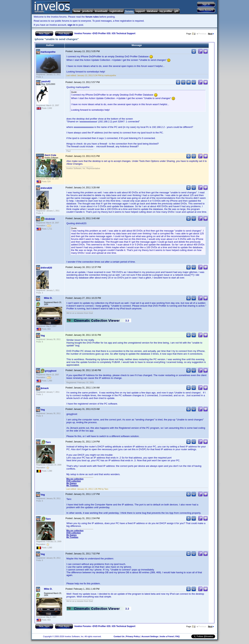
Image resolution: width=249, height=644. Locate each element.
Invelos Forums (82, 33)
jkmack (45, 388)
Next (211, 34)
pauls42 (45, 81)
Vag (43, 335)
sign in (71, 24)
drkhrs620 (46, 188)
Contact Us (119, 636)
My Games (71, 483)
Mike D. (48, 298)
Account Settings (150, 636)
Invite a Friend (167, 636)
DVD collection (73, 481)
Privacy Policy (133, 636)
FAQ (177, 636)
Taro (48, 442)
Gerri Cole (50, 155)
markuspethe (48, 51)
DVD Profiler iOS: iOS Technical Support (114, 33)
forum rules (92, 16)
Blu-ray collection (74, 479)
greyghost (50, 370)
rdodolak (50, 219)
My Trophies (72, 485)
